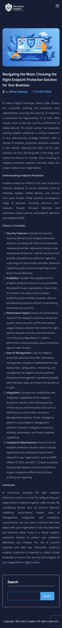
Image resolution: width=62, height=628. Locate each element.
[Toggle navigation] (57, 6)
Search (13, 582)
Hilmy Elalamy (18, 91)
